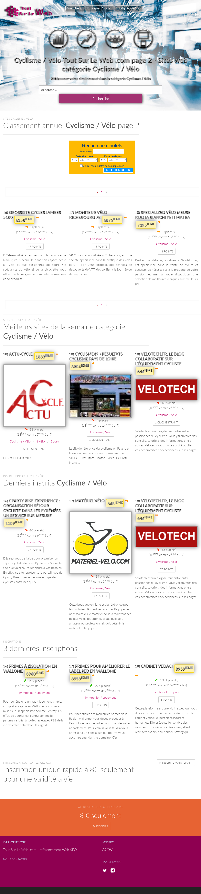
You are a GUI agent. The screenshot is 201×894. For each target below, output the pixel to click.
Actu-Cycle (21, 344)
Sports (55, 432)
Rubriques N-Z (128, 8)
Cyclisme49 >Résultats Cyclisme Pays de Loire (95, 347)
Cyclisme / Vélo (34, 229)
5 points (167, 690)
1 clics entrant (100, 430)
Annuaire (72, 8)
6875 (112, 210)
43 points (166, 242)
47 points (34, 237)
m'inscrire (100, 816)
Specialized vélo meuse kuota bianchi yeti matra (162, 205)
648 (114, 493)
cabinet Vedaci (157, 656)
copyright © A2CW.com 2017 (103, 886)
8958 (80, 669)
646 (144, 361)
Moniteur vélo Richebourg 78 (88, 205)
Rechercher (118, 160)
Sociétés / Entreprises (166, 682)
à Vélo (41, 432)
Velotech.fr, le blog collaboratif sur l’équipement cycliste (159, 349)
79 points (34, 540)
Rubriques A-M (98, 8)
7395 (146, 215)
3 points (101, 695)
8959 (184, 659)
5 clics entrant (34, 439)
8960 (35, 664)
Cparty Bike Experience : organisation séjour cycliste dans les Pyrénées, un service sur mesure (32, 498)
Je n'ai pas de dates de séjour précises (103, 156)
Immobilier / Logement (34, 683)
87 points (100, 586)
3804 (80, 356)
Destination (86, 142)
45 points (100, 237)
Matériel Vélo (89, 491)
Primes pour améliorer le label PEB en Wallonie (99, 659)
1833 (44, 347)
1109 (14, 513)
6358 (24, 210)
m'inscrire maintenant (176, 753)
